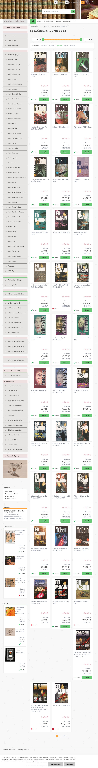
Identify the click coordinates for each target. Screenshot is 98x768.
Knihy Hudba (12, 143)
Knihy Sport (11, 226)
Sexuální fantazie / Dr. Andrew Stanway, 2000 (20, 532)
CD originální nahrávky (15, 430)
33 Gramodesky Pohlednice (16, 351)
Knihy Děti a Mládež (14, 109)
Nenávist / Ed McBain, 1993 (59, 75)
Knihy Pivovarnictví (14, 187)
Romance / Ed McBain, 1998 (81, 181)
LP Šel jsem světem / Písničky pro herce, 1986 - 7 (20, 581)
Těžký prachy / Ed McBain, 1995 (83, 128)
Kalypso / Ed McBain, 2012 (81, 391)
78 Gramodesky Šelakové (16, 341)
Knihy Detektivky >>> (15, 104)
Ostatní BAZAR (13, 440)
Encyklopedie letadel (14, 386)
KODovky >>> (12, 271)
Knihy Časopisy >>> (14, 89)
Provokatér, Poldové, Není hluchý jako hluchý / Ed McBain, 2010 (82, 654)
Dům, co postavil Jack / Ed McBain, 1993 (40, 181)
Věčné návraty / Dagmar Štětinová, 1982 (19, 651)
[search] (73, 11)
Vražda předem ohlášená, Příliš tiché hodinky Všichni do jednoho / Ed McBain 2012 (39, 708)
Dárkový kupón (13, 445)
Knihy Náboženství (14, 168)
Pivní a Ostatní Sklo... (14, 395)
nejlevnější (44, 46)
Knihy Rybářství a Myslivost (17, 192)
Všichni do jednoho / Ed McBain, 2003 (82, 444)
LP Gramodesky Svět (14, 308)
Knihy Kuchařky (13, 148)
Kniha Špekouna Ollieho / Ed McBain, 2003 (39, 286)
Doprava (58, 21)
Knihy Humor (12, 123)
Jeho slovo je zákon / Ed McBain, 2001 (39, 444)
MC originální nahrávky (15, 435)
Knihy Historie (12, 128)
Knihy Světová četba (14, 222)
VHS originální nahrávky (15, 420)
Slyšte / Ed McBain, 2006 (61, 232)
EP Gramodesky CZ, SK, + (16, 327)
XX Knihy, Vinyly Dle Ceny (16, 294)
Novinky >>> (12, 36)
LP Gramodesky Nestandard (17, 313)
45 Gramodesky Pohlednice (16, 346)
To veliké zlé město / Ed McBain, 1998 (39, 550)
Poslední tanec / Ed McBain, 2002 (80, 233)
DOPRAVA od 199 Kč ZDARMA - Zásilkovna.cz (14, 512)
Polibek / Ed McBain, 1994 (61, 127)
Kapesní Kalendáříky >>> (16, 400)
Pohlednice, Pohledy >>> (16, 280)
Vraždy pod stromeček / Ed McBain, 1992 (82, 550)
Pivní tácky (11, 415)
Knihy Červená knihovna (15, 94)
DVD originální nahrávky (15, 425)
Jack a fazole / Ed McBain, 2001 (82, 339)
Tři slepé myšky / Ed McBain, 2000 (59, 339)
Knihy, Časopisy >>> (14, 54)
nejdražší (51, 46)
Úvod (32, 26)
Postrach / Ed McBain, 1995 (38, 75)
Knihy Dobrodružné (14, 99)
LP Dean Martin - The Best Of (20, 557)
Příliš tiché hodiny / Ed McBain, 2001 (81, 497)
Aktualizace (11, 266)
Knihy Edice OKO (13, 113)
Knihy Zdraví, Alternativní (16, 246)
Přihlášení (61, 2)
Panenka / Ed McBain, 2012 (81, 602)
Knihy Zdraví (12, 241)
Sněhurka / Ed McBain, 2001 (39, 391)
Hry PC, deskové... (13, 285)
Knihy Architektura (14, 69)
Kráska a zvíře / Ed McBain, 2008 (58, 391)
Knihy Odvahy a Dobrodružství (17, 177)
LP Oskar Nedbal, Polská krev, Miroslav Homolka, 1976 (20, 610)
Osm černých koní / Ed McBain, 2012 (60, 286)
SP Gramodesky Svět (14, 322)
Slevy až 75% (12, 41)
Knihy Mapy (11, 163)
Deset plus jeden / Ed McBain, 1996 (59, 550)
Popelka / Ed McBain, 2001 (38, 339)
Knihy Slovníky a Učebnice (16, 212)
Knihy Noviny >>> (13, 172)
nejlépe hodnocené (69, 46)
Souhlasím (69, 764)
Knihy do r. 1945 (13, 59)
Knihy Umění (12, 231)
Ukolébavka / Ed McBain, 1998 (39, 233)
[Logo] (16, 11)
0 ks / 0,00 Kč (89, 1)
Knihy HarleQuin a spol (15, 138)
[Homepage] (33, 21)
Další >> (65, 736)
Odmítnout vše (56, 764)
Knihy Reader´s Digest (15, 207)
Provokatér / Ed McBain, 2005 (60, 602)
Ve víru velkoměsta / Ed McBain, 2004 (39, 602)
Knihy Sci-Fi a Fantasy (15, 217)
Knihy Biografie (13, 79)
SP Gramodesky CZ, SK (15, 318)
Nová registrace (73, 2)
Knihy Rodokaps (13, 202)
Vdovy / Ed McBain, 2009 (61, 705)
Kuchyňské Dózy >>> (14, 45)
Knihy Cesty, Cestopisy (15, 84)
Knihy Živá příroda (13, 251)
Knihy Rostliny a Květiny (15, 197)
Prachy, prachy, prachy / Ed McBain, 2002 (82, 286)
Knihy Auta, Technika (14, 64)
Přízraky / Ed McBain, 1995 (81, 75)
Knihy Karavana (13, 153)
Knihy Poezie (12, 182)
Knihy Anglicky (12, 261)
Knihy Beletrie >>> (14, 74)
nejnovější (59, 46)
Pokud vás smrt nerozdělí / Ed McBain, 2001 (61, 497)
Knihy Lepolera (12, 158)
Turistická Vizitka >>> (15, 405)
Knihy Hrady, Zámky (14, 133)
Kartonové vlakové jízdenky (16, 410)
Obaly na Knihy (12, 390)
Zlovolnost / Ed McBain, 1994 (60, 181)
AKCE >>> (39, 21)
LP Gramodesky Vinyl (15, 375)
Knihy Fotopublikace (14, 118)
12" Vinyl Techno (13, 332)
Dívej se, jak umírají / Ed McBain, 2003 (60, 444)
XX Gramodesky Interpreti (16, 360)
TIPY (74, 21)
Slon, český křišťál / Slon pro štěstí (20, 630)
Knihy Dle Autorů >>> (15, 256)
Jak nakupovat (67, 21)
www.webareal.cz (23, 749)
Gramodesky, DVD (49, 21)
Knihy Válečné (12, 236)
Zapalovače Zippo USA (15, 449)
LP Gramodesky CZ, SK (15, 303)
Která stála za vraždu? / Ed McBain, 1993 (39, 128)
